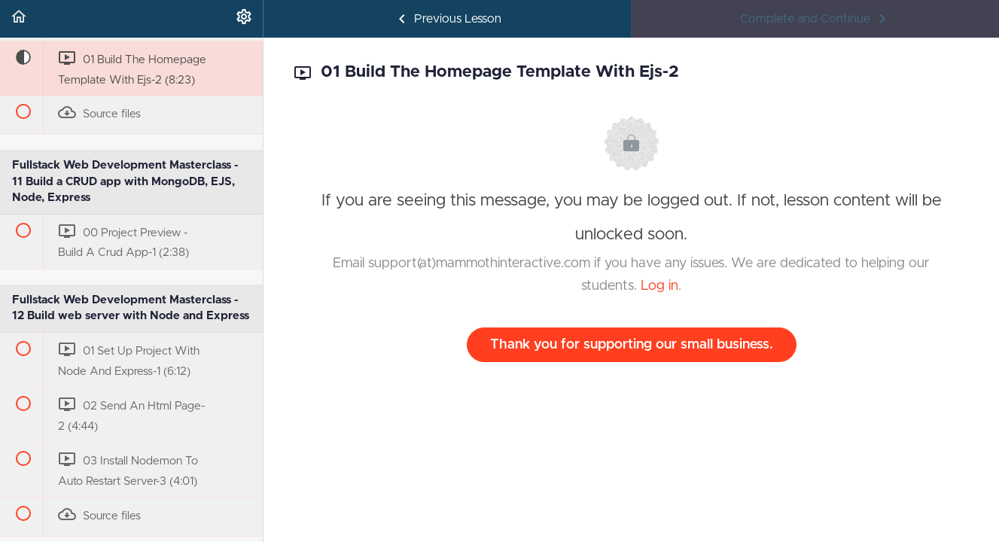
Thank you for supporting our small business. (631, 345)
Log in (659, 286)
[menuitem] (244, 19)
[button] (19, 19)
